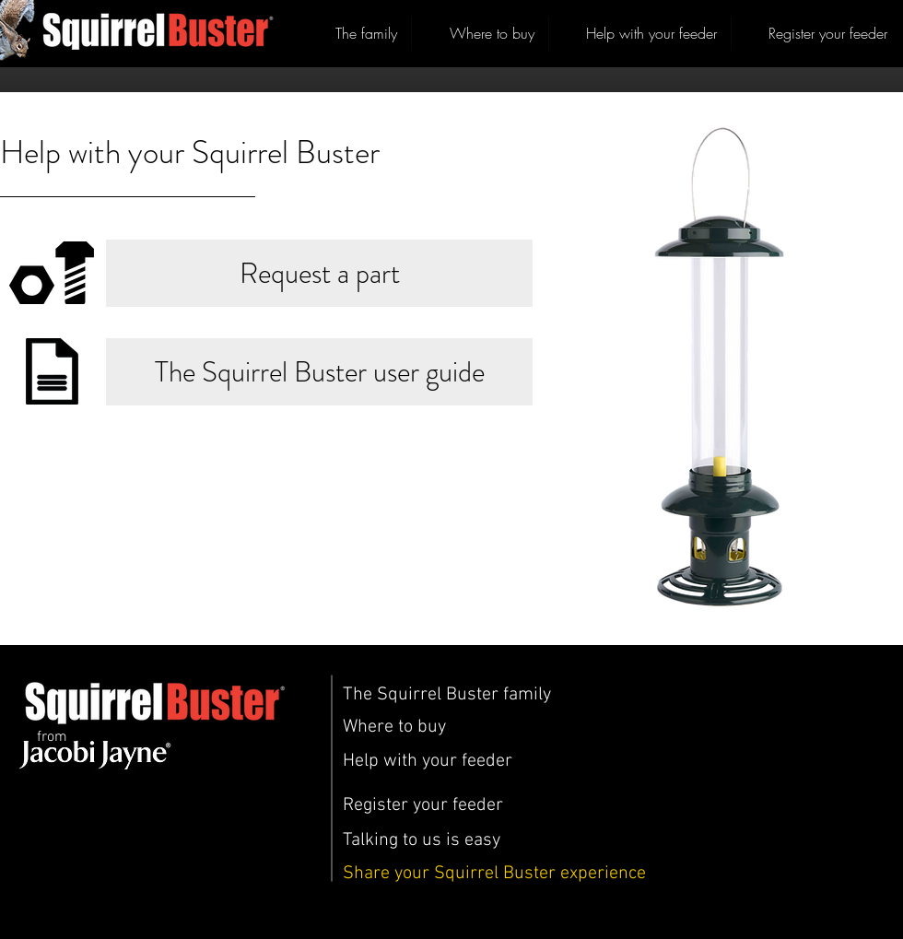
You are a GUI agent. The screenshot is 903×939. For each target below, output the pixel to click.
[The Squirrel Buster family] (447, 694)
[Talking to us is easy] (421, 840)
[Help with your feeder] (427, 761)
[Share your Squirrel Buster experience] (494, 873)
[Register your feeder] (423, 805)
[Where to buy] (394, 727)
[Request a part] (319, 273)
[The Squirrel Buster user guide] (319, 371)
